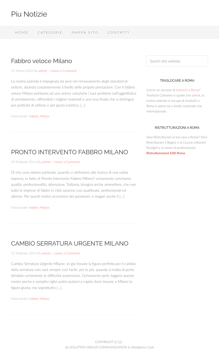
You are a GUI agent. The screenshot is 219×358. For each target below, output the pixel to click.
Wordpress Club (142, 347)
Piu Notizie (29, 14)
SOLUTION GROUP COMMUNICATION (98, 347)
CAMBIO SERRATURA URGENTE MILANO (69, 243)
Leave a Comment (63, 71)
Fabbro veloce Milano (41, 61)
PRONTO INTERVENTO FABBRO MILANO (69, 152)
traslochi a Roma (187, 90)
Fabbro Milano (39, 116)
